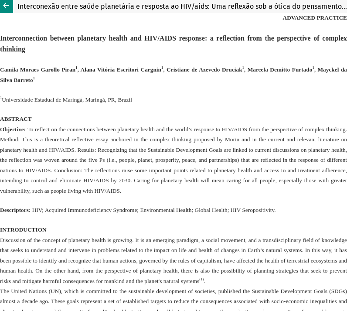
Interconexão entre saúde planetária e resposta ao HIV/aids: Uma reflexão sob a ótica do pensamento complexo (182, 6)
